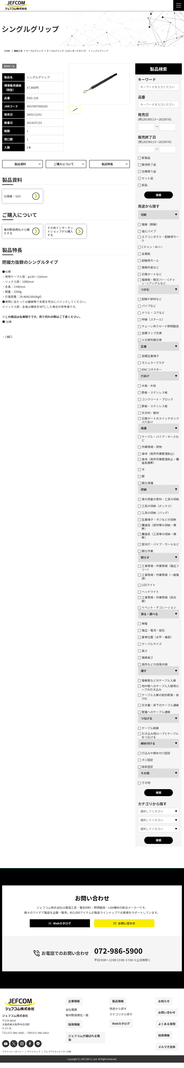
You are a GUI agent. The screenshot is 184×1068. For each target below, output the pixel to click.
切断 (144, 214)
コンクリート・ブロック (155, 399)
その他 (145, 773)
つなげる (146, 718)
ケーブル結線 (148, 728)
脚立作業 (145, 551)
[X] (12, 1049)
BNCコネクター (150, 369)
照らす (145, 557)
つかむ (145, 289)
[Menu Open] (178, 5)
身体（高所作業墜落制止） (157, 453)
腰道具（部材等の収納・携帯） (157, 526)
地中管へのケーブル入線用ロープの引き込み (158, 687)
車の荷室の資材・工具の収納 (158, 499)
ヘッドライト (148, 591)
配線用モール (148, 260)
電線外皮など (148, 267)
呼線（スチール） (151, 319)
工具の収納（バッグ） (154, 512)
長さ (142, 650)
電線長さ (145, 657)
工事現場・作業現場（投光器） (157, 599)
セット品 (145, 178)
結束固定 (145, 766)
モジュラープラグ (151, 362)
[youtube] (5, 1049)
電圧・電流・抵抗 (151, 630)
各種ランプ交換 (150, 333)
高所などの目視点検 (153, 664)
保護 (144, 428)
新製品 (144, 157)
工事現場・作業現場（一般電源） (158, 576)
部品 (142, 185)
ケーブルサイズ (150, 644)
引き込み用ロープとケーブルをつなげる (158, 735)
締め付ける (148, 743)
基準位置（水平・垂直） (155, 637)
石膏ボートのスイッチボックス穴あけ (158, 420)
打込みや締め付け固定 (154, 753)
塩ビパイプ (147, 231)
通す (144, 671)
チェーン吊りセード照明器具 (158, 326)
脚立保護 (145, 483)
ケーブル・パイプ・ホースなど (158, 438)
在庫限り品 (147, 171)
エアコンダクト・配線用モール (158, 238)
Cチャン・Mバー (150, 247)
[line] (34, 1049)
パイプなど (147, 305)
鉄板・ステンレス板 (153, 392)
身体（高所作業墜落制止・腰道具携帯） (158, 460)
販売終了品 (147, 164)
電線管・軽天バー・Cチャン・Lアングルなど (156, 281)
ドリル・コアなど (151, 312)
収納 (144, 489)
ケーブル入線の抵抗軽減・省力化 (158, 696)
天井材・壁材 (148, 413)
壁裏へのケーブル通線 (154, 712)
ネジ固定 (145, 760)
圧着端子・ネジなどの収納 (157, 519)
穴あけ (145, 376)
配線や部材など (150, 299)
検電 (142, 623)
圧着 (144, 346)
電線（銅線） (148, 224)
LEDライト (147, 585)
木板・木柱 (147, 385)
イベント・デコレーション (157, 607)
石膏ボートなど (150, 274)
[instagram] (19, 1049)
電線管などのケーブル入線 (157, 680)
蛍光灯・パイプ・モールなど (158, 544)
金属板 (144, 253)
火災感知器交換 (150, 340)
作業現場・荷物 (150, 447)
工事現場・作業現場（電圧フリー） (158, 567)
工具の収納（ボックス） (155, 506)
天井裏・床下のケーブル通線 (158, 705)
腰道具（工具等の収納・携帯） (157, 535)
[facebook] (27, 1049)
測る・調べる (149, 614)
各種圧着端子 (148, 356)
